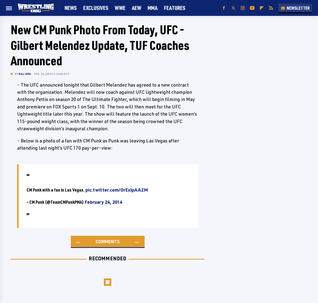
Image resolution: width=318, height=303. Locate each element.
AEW (136, 7)
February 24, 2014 (103, 202)
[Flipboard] (261, 8)
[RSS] (271, 8)
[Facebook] (224, 8)
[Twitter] (233, 8)
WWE (120, 7)
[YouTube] (252, 8)
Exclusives (95, 7)
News (71, 7)
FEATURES (174, 7)
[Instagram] (242, 8)
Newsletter (295, 8)
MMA (153, 7)
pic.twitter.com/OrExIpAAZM (116, 190)
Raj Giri (25, 74)
